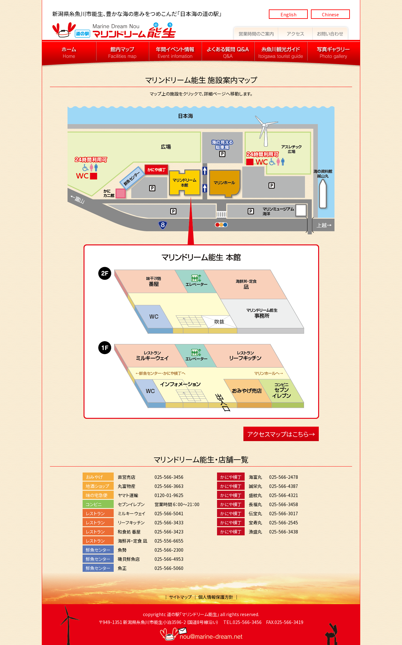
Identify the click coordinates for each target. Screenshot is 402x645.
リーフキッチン (131, 522)
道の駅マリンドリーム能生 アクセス (295, 32)
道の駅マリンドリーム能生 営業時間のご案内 (255, 32)
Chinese (330, 14)
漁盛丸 (255, 531)
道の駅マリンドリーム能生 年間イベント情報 (175, 51)
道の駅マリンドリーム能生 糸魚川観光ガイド (280, 51)
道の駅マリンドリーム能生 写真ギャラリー (333, 51)
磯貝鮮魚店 (129, 559)
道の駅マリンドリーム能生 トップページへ (69, 51)
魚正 (122, 568)
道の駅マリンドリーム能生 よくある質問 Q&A (228, 51)
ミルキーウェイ (131, 513)
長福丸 (255, 504)
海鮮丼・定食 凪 (132, 541)
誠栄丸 (255, 486)
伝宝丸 (255, 513)
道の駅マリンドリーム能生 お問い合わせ (331, 32)
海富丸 (255, 477)
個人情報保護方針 (215, 597)
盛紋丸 (255, 495)
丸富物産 (126, 486)
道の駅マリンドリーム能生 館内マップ (122, 51)
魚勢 (122, 550)
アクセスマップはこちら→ (281, 434)
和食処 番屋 (129, 531)
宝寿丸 (255, 522)
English (288, 14)
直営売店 (126, 477)
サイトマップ (180, 597)
